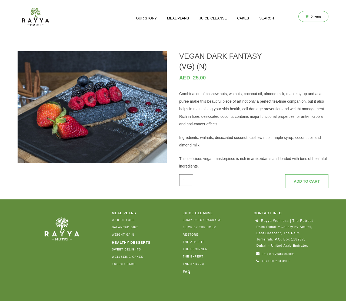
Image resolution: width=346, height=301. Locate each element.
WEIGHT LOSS (123, 220)
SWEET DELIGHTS (126, 249)
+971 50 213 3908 (276, 261)
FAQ (186, 272)
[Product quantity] (186, 180)
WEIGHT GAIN (123, 234)
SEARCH (266, 18)
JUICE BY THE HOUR (199, 227)
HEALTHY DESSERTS (131, 243)
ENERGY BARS (123, 264)
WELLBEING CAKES (127, 256)
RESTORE (190, 234)
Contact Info (268, 213)
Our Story (146, 18)
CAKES (243, 18)
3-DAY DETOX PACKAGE (202, 220)
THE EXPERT (193, 256)
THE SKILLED (193, 263)
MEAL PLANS (178, 18)
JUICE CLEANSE (213, 18)
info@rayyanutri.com (279, 253)
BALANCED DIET (125, 227)
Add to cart (307, 181)
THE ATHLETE (194, 241)
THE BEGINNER (195, 249)
